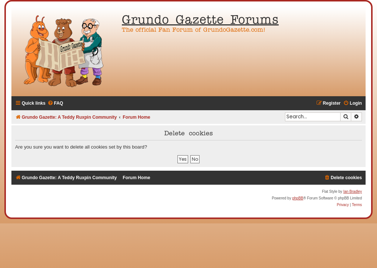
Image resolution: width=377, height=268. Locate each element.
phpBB (297, 198)
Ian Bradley (352, 191)
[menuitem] (55, 103)
